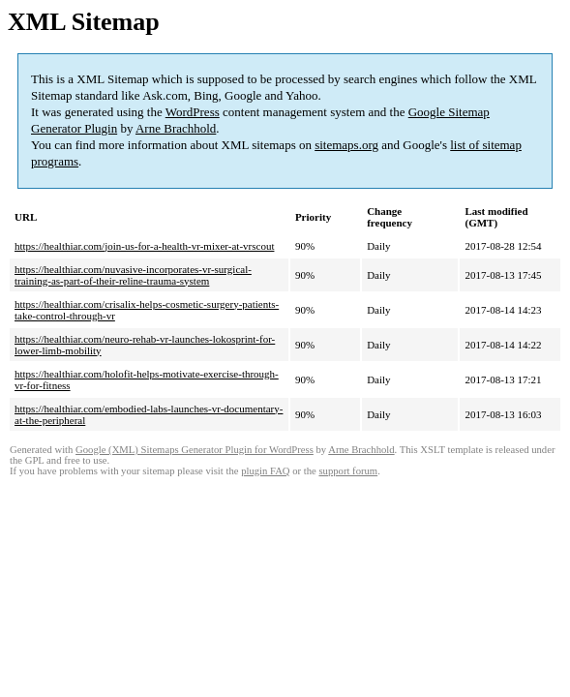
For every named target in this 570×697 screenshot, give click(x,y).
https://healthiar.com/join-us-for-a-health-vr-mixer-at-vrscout (144, 246)
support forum (347, 471)
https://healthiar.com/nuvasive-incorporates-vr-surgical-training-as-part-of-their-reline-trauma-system (133, 275)
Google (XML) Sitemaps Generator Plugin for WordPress (194, 449)
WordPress (192, 112)
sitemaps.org (346, 144)
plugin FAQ (265, 471)
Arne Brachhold (175, 128)
